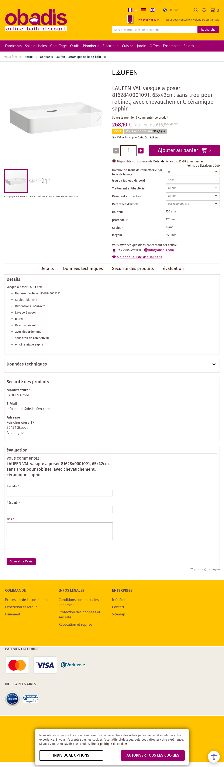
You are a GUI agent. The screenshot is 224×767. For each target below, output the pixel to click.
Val (105, 57)
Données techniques (27, 364)
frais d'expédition (148, 138)
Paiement (12, 614)
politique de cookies (114, 744)
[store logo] (36, 20)
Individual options (71, 755)
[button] (170, 10)
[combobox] (155, 29)
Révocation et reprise (75, 624)
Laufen (60, 57)
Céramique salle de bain (84, 57)
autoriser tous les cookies (153, 755)
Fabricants (46, 57)
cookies (70, 735)
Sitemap (118, 614)
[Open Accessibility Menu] (214, 757)
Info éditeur (121, 599)
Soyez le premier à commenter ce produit (140, 117)
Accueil (29, 57)
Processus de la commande (27, 599)
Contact (118, 607)
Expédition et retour (21, 607)
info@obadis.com (161, 250)
